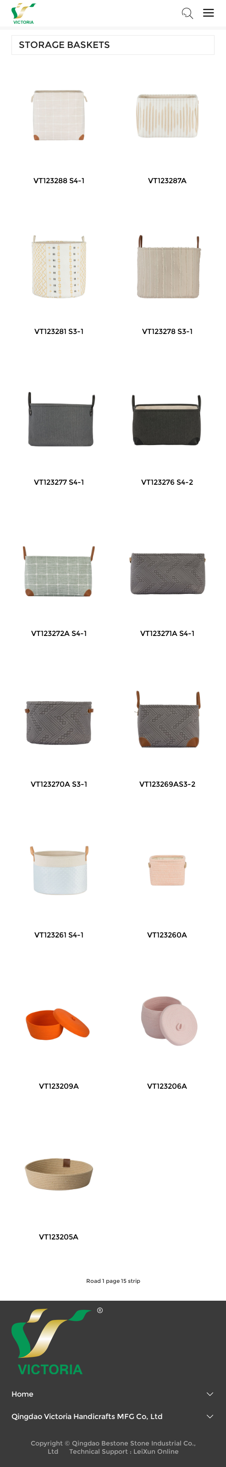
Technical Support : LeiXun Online (124, 1451)
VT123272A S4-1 (59, 633)
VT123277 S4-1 (59, 482)
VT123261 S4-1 (58, 935)
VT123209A (59, 1086)
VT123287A (167, 180)
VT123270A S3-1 (59, 784)
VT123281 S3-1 (58, 331)
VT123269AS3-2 (167, 784)
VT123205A (58, 1237)
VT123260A (167, 935)
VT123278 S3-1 (167, 331)
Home (22, 1394)
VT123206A (167, 1086)
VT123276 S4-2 (167, 482)
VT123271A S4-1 (167, 633)
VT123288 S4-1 (58, 180)
